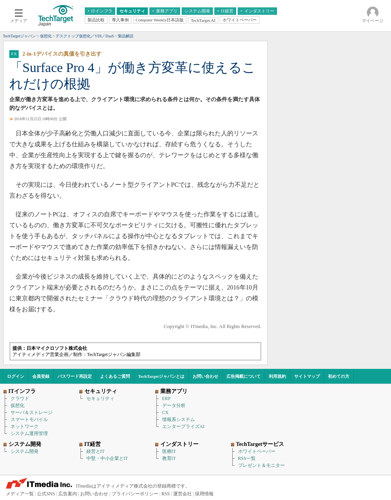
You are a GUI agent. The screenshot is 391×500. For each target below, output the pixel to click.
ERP (166, 398)
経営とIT (95, 451)
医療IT (169, 451)
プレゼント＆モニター (261, 465)
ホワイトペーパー (256, 451)
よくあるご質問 (115, 376)
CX (165, 412)
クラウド (20, 398)
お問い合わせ (205, 376)
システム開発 (25, 451)
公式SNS (46, 493)
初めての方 (338, 376)
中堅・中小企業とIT (107, 458)
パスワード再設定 (75, 376)
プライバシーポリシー (135, 493)
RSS (165, 493)
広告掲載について (243, 376)
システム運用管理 (29, 433)
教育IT (169, 458)
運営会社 (182, 493)
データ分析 (174, 405)
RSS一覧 (247, 458)
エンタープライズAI (183, 426)
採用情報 (204, 493)
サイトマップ (307, 376)
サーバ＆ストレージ (32, 412)
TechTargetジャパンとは (161, 376)
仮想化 (18, 405)
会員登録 (40, 376)
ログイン (15, 376)
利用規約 (277, 376)
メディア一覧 (20, 493)
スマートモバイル (29, 419)
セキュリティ (100, 398)
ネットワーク (25, 426)
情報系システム (178, 419)
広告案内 (67, 493)
